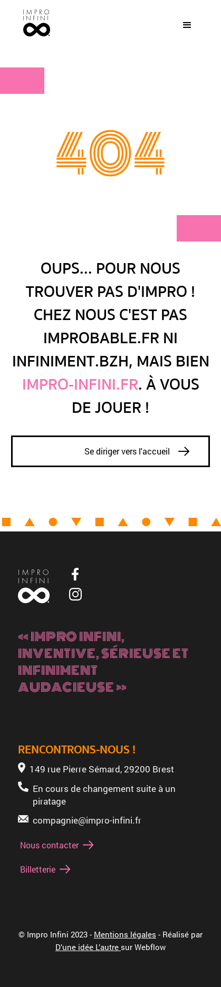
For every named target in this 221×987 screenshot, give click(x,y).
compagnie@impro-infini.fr (87, 820)
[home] (34, 25)
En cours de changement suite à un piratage (104, 794)
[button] (187, 25)
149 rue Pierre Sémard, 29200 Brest (102, 769)
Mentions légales (125, 934)
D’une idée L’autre (88, 947)
